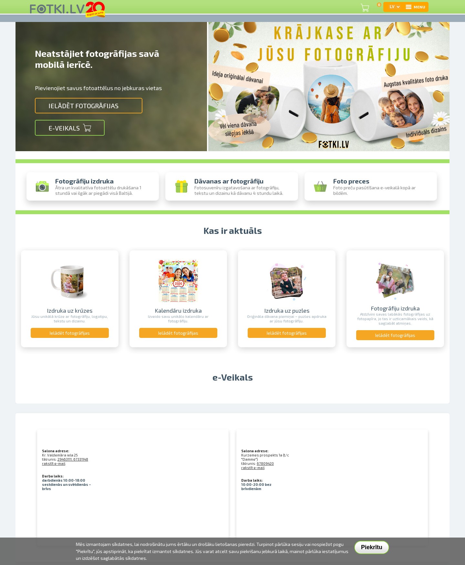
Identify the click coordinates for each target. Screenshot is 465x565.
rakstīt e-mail (53, 463)
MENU (415, 7)
